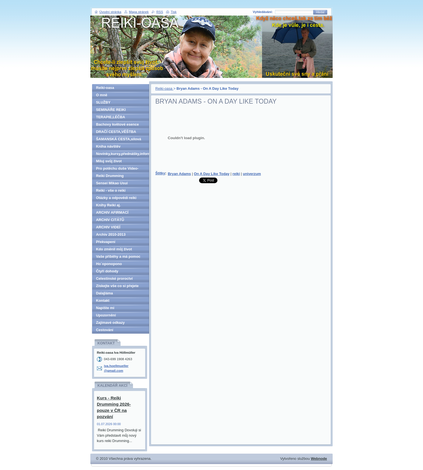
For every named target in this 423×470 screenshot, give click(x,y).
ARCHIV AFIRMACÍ (112, 212)
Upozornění (106, 315)
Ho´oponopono (109, 264)
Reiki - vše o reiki (111, 190)
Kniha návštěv (108, 146)
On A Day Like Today (212, 174)
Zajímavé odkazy (110, 322)
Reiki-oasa (164, 88)
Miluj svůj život (109, 161)
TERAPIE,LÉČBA (110, 117)
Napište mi (105, 308)
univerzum (252, 174)
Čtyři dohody (107, 271)
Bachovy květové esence (117, 124)
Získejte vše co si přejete (117, 286)
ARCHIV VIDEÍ (108, 227)
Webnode (319, 458)
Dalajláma (104, 293)
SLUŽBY (103, 102)
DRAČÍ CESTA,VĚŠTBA (116, 132)
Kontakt (103, 300)
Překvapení (105, 242)
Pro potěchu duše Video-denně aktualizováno (117, 169)
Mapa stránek (139, 12)
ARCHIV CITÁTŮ (110, 220)
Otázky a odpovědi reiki (116, 198)
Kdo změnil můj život (114, 249)
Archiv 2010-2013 (111, 234)
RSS (159, 12)
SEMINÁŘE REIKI (111, 110)
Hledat (320, 12)
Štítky (160, 173)
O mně (101, 95)
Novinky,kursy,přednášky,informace (122, 154)
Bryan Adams (179, 174)
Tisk (174, 12)
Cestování (104, 330)
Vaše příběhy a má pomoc (118, 256)
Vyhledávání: (263, 12)
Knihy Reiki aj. (108, 205)
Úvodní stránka (110, 12)
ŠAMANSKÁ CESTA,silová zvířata (118, 140)
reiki (236, 174)
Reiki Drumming (110, 176)
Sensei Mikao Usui (112, 183)
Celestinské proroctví (114, 278)
